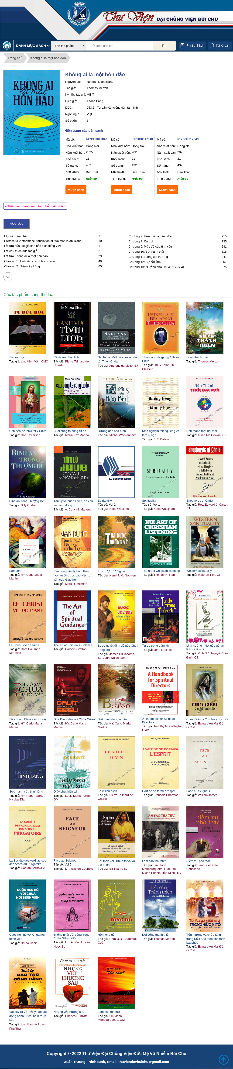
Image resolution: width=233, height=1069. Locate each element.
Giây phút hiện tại (65, 791)
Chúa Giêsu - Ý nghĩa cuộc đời (207, 719)
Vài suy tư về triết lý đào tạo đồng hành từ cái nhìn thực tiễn (28, 1016)
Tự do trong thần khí (156, 645)
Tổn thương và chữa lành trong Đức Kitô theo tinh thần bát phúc (205, 938)
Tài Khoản (223, 45)
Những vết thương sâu (69, 1012)
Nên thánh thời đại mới (201, 431)
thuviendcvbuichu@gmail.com (143, 1062)
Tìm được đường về (111, 571)
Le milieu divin (107, 791)
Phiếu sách (195, 45)
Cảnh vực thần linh (66, 357)
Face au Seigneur (198, 791)
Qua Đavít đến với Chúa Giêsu (74, 719)
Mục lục (17, 223)
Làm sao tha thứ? (154, 861)
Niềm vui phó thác (198, 861)
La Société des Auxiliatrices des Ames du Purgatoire (27, 862)
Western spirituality (199, 570)
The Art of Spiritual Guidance (73, 645)
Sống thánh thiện (197, 357)
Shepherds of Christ (199, 500)
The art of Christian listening (161, 570)
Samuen (15, 570)
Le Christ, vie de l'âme (24, 645)
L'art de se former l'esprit (158, 791)
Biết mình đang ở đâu (112, 719)
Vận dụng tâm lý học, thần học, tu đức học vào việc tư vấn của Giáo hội (72, 575)
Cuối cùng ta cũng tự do (70, 431)
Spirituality (105, 500)
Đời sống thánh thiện (156, 934)
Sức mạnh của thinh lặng (26, 791)
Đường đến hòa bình (112, 431)
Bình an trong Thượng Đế (26, 501)
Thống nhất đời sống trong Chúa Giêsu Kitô (71, 936)
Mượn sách (76, 190)
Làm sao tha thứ (109, 1012)
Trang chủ (15, 58)
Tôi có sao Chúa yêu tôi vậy (28, 719)
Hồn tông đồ (106, 934)
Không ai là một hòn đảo (48, 58)
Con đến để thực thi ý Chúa (27, 431)
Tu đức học (17, 357)
